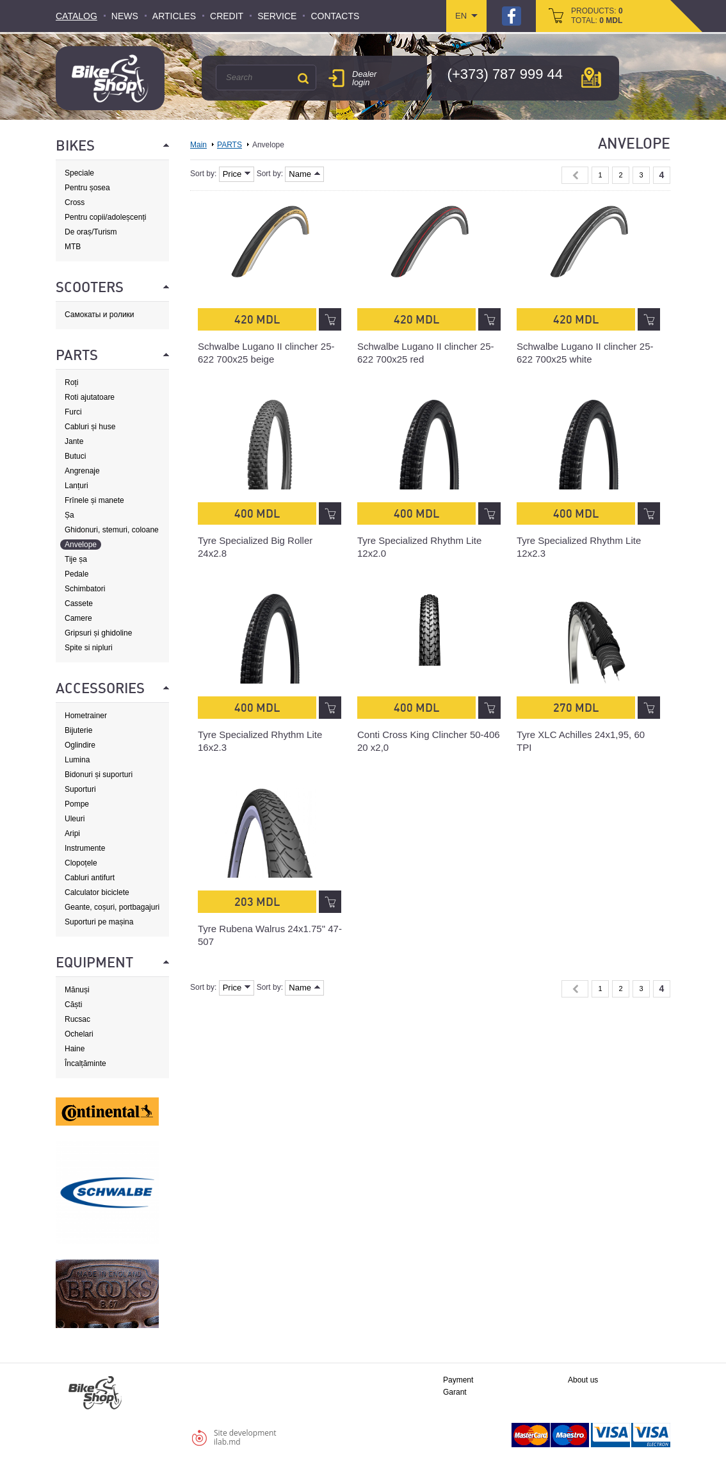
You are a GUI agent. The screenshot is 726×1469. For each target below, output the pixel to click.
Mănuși (77, 989)
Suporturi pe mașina (99, 921)
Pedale (76, 574)
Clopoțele (81, 862)
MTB (73, 246)
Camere (78, 618)
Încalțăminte (85, 1063)
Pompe (77, 804)
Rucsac (77, 1019)
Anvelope (81, 544)
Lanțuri (76, 485)
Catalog (76, 16)
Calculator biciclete (97, 892)
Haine (75, 1048)
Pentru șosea (87, 187)
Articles (174, 16)
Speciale (79, 172)
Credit (226, 16)
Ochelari (79, 1034)
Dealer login (364, 78)
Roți (71, 382)
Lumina (77, 759)
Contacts (335, 16)
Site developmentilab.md (245, 1437)
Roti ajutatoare (90, 397)
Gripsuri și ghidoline (98, 632)
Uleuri (75, 818)
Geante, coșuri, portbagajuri (112, 907)
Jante (74, 441)
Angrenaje (82, 470)
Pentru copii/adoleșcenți (105, 217)
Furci (73, 411)
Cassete (79, 603)
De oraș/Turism (91, 231)
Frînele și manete (94, 500)
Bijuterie (78, 730)
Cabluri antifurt (90, 877)
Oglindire (80, 745)
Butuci (75, 456)
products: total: (597, 15)
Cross (75, 202)
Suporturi (80, 789)
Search (303, 78)
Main (198, 144)
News (124, 16)
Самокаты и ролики (99, 314)
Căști (73, 1004)
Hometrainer (86, 715)
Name (304, 174)
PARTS (229, 144)
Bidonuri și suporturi (99, 774)
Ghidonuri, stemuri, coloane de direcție (112, 530)
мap (591, 77)
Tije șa (76, 559)
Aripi (72, 833)
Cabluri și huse (90, 426)
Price (237, 174)
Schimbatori (85, 588)
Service (276, 16)
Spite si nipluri (89, 647)
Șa (69, 515)
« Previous (574, 175)
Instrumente (85, 848)
